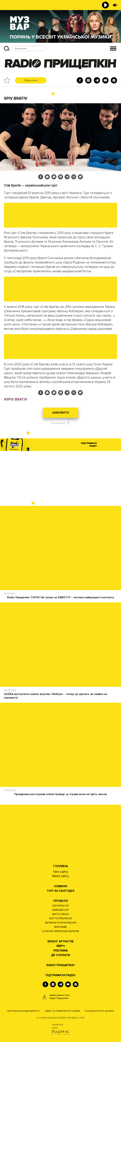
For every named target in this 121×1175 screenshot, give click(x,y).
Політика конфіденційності (23, 1144)
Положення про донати (99, 1144)
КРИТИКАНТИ (60, 1038)
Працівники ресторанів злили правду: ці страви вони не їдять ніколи (60, 927)
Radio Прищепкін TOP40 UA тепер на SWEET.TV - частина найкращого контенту (60, 730)
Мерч (61, 1079)
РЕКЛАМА (60, 1083)
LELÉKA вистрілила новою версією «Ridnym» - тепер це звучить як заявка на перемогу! (55, 828)
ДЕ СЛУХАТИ (60, 1088)
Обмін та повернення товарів (62, 1144)
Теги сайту (60, 1005)
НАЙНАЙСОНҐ (60, 1043)
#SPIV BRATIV (15, 532)
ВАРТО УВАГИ (60, 1047)
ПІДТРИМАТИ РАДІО (60, 1108)
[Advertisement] (60, 610)
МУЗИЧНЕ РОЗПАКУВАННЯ (60, 1055)
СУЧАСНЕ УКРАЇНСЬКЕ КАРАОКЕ (60, 1064)
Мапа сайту (60, 1009)
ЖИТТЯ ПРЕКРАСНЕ (60, 1051)
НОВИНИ (60, 1019)
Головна (60, 999)
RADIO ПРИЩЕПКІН (60, 1098)
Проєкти (60, 1034)
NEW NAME (60, 1060)
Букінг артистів (60, 1074)
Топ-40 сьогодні (60, 1024)
